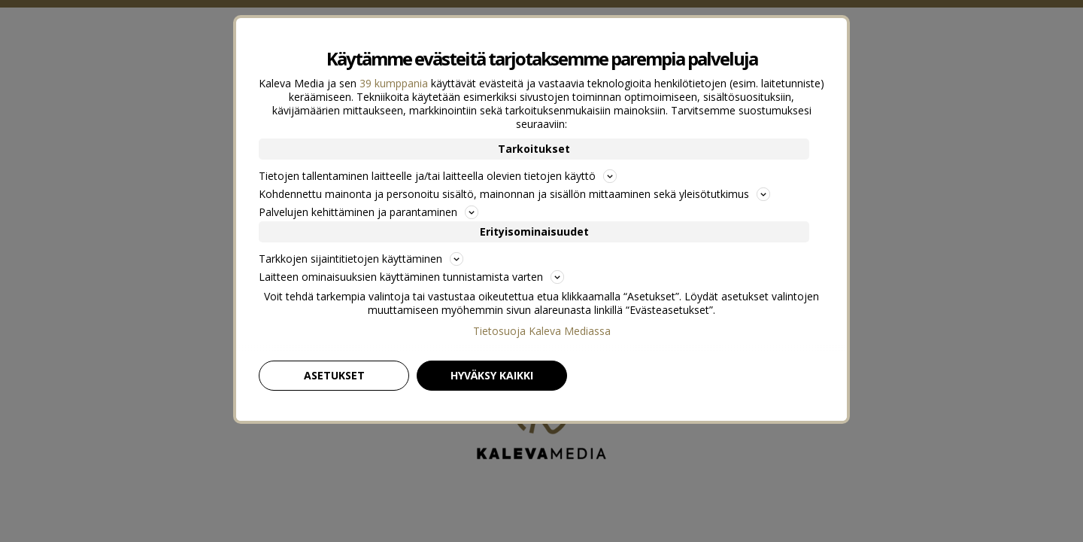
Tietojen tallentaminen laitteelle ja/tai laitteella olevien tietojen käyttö (438, 176)
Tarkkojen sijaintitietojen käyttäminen (361, 258)
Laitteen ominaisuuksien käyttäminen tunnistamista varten (411, 276)
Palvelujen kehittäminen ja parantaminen (368, 212)
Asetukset (334, 375)
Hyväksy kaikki (491, 375)
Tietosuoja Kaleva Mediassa (542, 331)
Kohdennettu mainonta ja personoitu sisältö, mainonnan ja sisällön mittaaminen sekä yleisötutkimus (514, 194)
